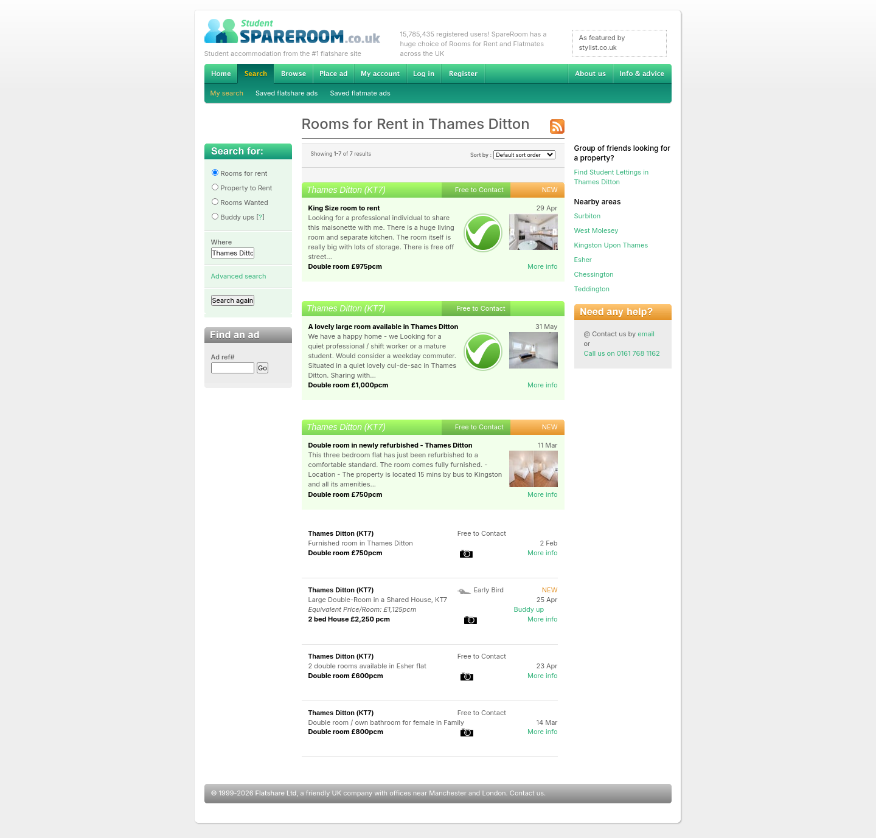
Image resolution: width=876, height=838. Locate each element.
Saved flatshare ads (286, 93)
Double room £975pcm (345, 266)
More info (542, 266)
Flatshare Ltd (276, 793)
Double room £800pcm (345, 731)
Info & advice (642, 73)
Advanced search (238, 276)
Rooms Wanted (239, 202)
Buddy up (529, 609)
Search (255, 74)
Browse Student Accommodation (293, 73)
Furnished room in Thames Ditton (360, 543)
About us (590, 73)
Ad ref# (223, 357)
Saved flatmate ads (360, 93)
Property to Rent (242, 188)
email (646, 334)
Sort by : (512, 154)
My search (227, 93)
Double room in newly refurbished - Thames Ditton (390, 445)
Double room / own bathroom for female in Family (386, 722)
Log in (423, 73)
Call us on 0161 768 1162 (622, 353)
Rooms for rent (239, 173)
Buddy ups (233, 217)
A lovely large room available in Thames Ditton (383, 326)
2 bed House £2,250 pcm (349, 619)
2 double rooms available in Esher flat (367, 666)
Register (463, 73)
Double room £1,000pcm (348, 385)
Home (220, 73)
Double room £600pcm (345, 675)
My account (380, 73)
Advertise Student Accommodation (333, 73)
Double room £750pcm (345, 494)
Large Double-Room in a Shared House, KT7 (377, 599)
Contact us (527, 793)
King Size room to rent (344, 208)
